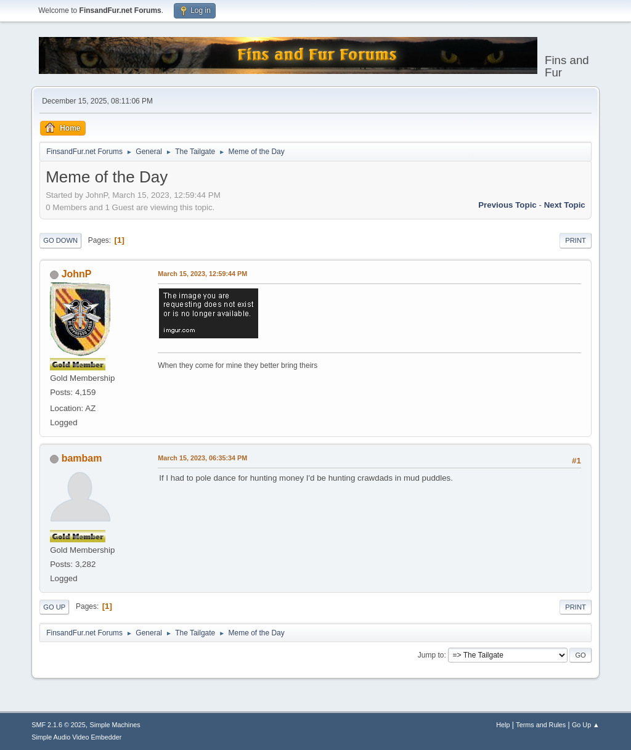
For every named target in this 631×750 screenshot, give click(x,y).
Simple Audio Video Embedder (76, 737)
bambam (82, 458)
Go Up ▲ (586, 724)
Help (503, 724)
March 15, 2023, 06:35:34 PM (202, 458)
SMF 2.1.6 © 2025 (58, 724)
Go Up (54, 607)
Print (575, 240)
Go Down (60, 240)
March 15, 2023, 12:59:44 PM (202, 273)
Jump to (431, 655)
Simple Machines (115, 724)
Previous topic (507, 205)
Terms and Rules (541, 724)
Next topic (564, 205)
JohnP (77, 274)
